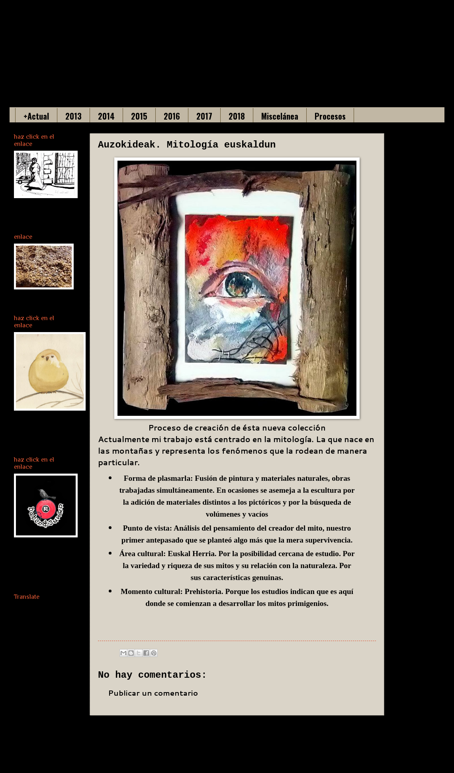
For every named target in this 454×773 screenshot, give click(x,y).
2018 (237, 116)
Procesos (330, 116)
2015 (139, 116)
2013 (73, 116)
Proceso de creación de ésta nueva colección (237, 427)
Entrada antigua (341, 733)
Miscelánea (279, 116)
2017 (204, 116)
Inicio (251, 733)
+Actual (36, 116)
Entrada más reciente (147, 733)
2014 (106, 116)
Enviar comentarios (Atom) (194, 755)
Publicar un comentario (153, 693)
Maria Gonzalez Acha (186, 44)
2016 (172, 116)
